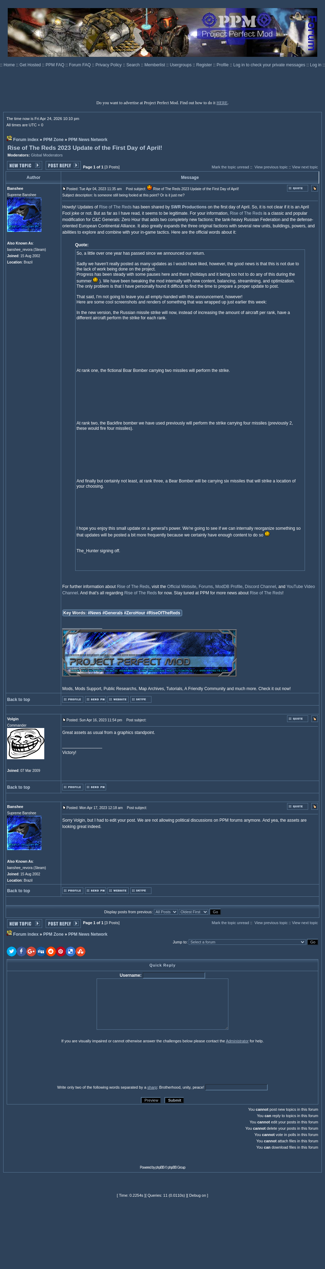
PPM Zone (53, 139)
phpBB (160, 1167)
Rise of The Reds (115, 207)
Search (133, 64)
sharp (152, 1087)
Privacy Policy (109, 64)
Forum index (26, 139)
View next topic (305, 167)
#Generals (112, 612)
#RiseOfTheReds (163, 612)
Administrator (237, 1041)
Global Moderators (47, 155)
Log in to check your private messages (269, 64)
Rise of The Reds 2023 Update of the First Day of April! (84, 148)
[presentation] (61, 1063)
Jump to (180, 942)
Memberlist (155, 64)
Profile (223, 64)
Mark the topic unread (230, 167)
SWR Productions (189, 207)
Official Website (181, 586)
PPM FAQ (56, 64)
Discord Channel (260, 586)
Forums (206, 586)
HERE (221, 102)
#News (94, 612)
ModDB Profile (228, 586)
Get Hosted (31, 64)
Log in (315, 64)
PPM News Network (87, 139)
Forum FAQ (80, 64)
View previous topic (271, 167)
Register (204, 64)
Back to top (18, 699)
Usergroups (181, 64)
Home (10, 64)
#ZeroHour (134, 612)
